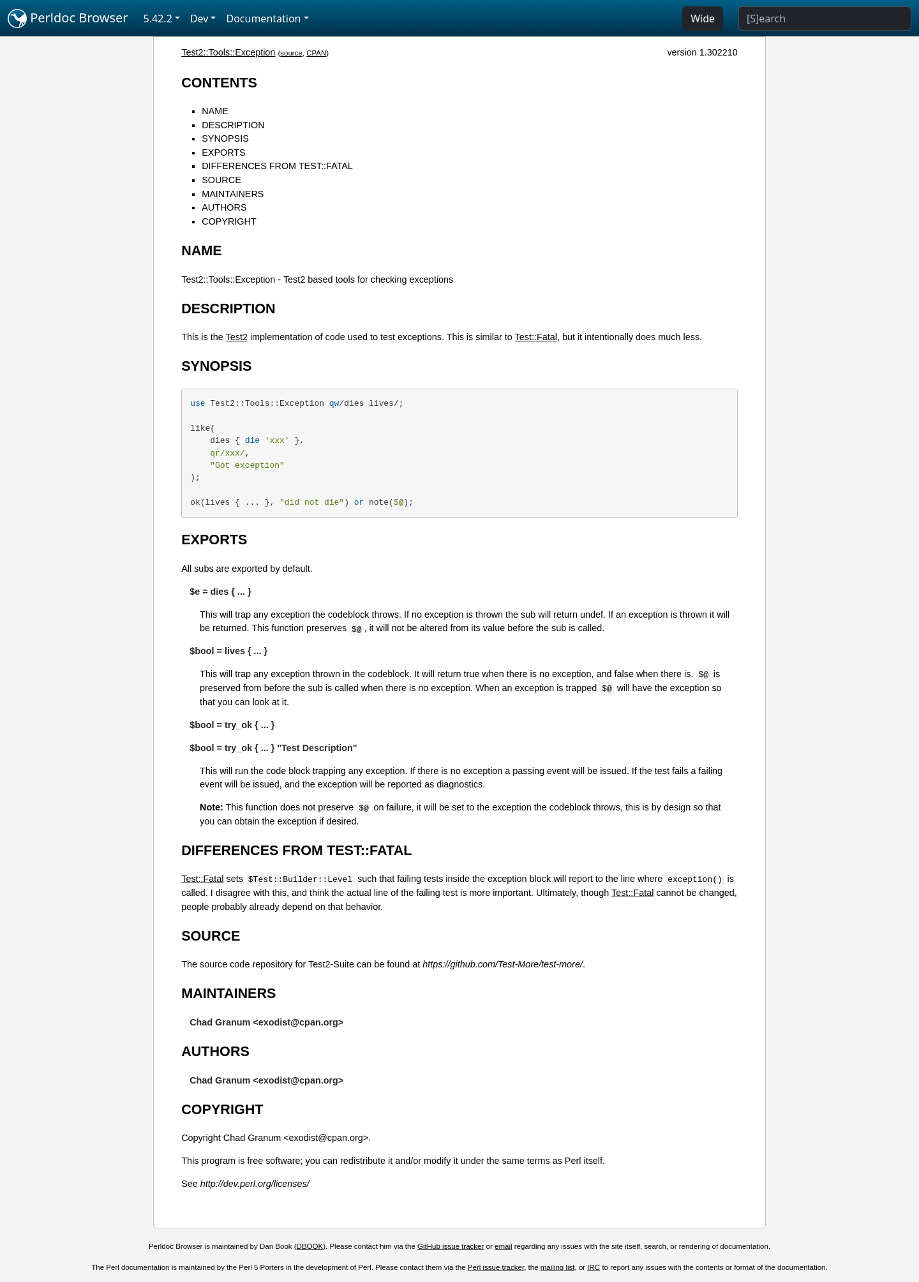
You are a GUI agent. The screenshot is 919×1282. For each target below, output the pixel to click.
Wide (703, 18)
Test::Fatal (536, 337)
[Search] (824, 18)
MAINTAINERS (233, 194)
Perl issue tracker (496, 1267)
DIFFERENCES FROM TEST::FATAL (277, 166)
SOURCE (221, 180)
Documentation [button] (263, 18)
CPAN (316, 53)
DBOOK (310, 1246)
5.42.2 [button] (158, 18)
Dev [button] (199, 18)
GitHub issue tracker (450, 1246)
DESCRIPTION (233, 125)
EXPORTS (224, 152)
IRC (593, 1267)
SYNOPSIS (225, 138)
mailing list (558, 1267)
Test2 (237, 337)
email (503, 1246)
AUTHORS (224, 207)
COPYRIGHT (229, 221)
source (291, 53)
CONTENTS (219, 83)
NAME (215, 111)
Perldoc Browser (68, 18)
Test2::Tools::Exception (228, 52)
